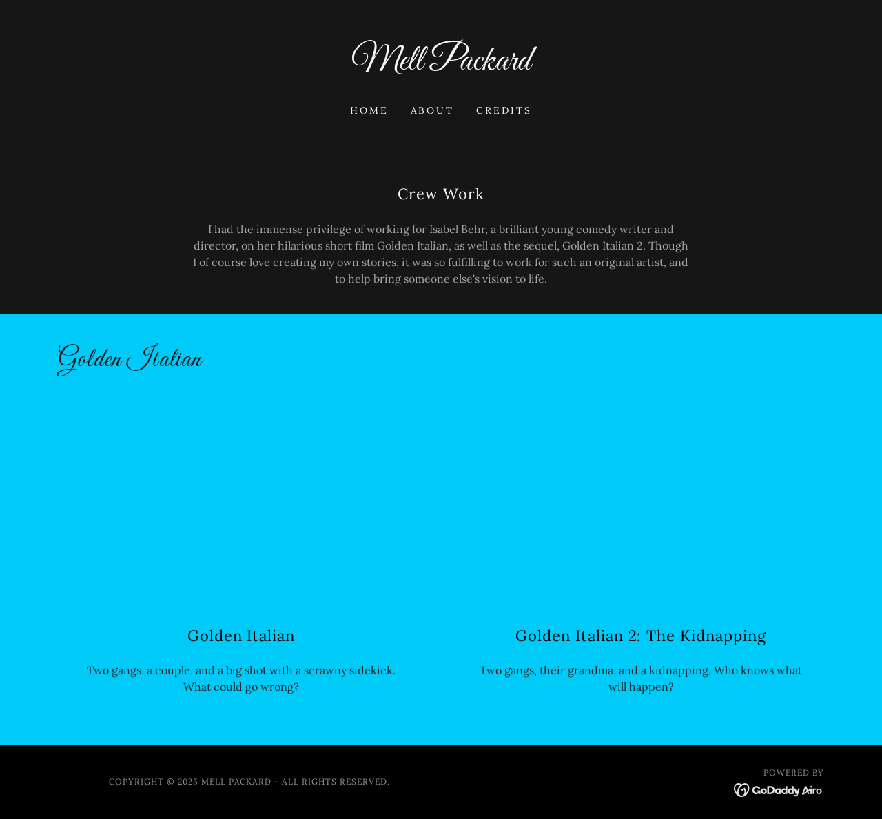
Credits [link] (504, 110)
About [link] (433, 110)
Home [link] (369, 110)
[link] (441, 65)
